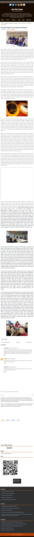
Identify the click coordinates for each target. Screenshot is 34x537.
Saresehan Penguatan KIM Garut (7, 528)
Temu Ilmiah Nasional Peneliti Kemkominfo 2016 (10, 508)
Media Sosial (28, 20)
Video (3, 420)
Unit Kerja (8, 1)
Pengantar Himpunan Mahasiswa (7, 493)
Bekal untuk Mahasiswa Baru (6, 497)
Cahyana (5, 358)
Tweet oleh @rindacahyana (6, 453)
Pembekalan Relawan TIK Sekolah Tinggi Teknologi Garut (12, 522)
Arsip (18, 420)
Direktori (14, 20)
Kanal (23, 20)
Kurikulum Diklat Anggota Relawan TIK (8, 499)
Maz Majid (6, 367)
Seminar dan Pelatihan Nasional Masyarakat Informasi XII (12, 525)
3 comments (12, 29)
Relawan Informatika (13, 23)
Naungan (2, 1)
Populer (7, 420)
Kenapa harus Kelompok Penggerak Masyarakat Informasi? (12, 512)
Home (2, 23)
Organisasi (19, 1)
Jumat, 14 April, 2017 (11, 358)
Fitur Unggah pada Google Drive (7, 491)
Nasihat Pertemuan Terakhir (6, 495)
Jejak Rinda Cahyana (17, 9)
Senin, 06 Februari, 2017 (13, 348)
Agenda (19, 20)
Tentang (8, 20)
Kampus (13, 1)
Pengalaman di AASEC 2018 (6, 510)
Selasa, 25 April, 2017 (12, 367)
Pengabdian (6, 23)
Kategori (13, 420)
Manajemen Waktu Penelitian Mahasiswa (9, 506)
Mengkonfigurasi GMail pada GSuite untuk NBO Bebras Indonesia (13, 524)
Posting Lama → (29, 342)
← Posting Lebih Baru (5, 342)
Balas (5, 355)
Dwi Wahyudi (6, 348)
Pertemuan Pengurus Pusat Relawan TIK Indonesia (14, 27)
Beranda (2, 20)
